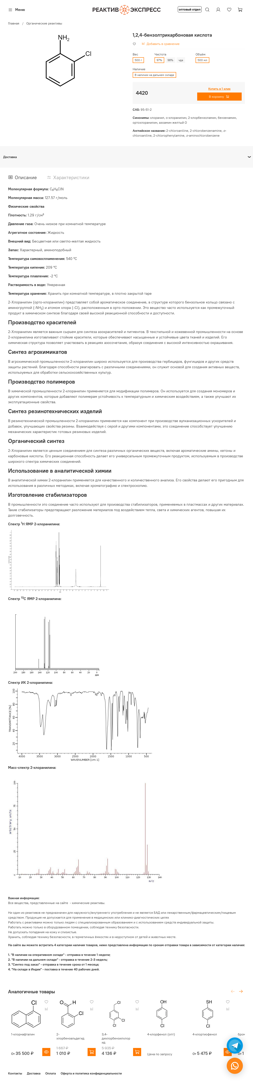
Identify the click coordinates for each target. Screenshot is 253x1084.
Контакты (15, 1072)
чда (181, 60)
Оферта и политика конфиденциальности (91, 1072)
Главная (13, 23)
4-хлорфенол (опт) (168, 1037)
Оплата (50, 1072)
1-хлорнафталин (20, 1037)
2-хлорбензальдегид (72, 1037)
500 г (138, 60)
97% (159, 60)
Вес (135, 54)
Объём (200, 54)
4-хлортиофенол (214, 1037)
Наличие (139, 69)
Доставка (33, 1072)
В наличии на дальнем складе (154, 75)
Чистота (160, 54)
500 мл (202, 60)
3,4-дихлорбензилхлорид (121, 1039)
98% (170, 60)
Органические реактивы (44, 23)
